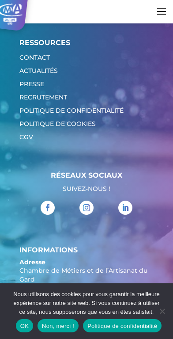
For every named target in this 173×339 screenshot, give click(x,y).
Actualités (38, 71)
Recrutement (43, 97)
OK (24, 326)
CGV (26, 137)
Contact (34, 57)
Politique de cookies (57, 124)
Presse (31, 84)
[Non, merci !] (162, 311)
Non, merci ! (58, 326)
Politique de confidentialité (71, 110)
